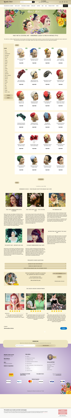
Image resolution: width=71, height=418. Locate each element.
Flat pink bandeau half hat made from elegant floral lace (61, 145)
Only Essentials (62, 413)
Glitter (5, 63)
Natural (6, 78)
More (57, 5)
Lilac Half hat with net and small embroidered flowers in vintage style (21, 60)
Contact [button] (59, 276)
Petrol (5, 80)
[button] (60, 2)
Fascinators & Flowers (8, 5)
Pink (5, 83)
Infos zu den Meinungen (35, 291)
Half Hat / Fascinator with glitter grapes (21, 145)
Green (5, 65)
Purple (5, 90)
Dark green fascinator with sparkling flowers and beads (21, 124)
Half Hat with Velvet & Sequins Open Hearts (61, 102)
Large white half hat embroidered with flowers (34, 102)
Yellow (5, 60)
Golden (5, 68)
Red (5, 85)
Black (5, 88)
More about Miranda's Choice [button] (59, 273)
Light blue (6, 73)
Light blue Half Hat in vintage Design (34, 166)
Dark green (6, 55)
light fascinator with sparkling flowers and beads (34, 81)
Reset (8, 97)
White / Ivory (7, 91)
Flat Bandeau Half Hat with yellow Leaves (47, 145)
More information (63, 415)
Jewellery (33, 5)
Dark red (6, 57)
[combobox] (17, 45)
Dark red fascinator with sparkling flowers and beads (21, 81)
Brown (5, 52)
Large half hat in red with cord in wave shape (60, 81)
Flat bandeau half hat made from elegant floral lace (47, 166)
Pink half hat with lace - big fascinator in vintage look (61, 124)
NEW (42, 5)
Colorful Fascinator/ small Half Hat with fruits (47, 60)
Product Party (51, 5)
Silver (5, 86)
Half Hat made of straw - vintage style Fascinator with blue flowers (60, 60)
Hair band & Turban (25, 5)
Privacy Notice (45, 412)
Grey (5, 67)
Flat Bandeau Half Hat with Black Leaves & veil (61, 166)
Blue (5, 50)
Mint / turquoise (7, 75)
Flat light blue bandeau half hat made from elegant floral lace (47, 124)
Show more (40, 179)
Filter (8, 95)
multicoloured (7, 53)
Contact (65, 5)
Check (5, 70)
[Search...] (33, 2)
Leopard (6, 72)
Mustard (6, 77)
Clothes (38, 5)
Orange (6, 82)
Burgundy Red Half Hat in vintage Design (34, 124)
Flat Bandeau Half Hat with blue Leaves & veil (34, 60)
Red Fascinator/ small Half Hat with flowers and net (34, 145)
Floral (5, 58)
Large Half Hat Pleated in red (21, 102)
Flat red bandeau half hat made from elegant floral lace (47, 102)
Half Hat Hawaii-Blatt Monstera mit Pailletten (21, 166)
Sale (46, 5)
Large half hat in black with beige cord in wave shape (47, 81)
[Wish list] (65, 2)
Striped (6, 62)
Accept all (62, 410)
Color (5, 48)
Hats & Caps (17, 5)
